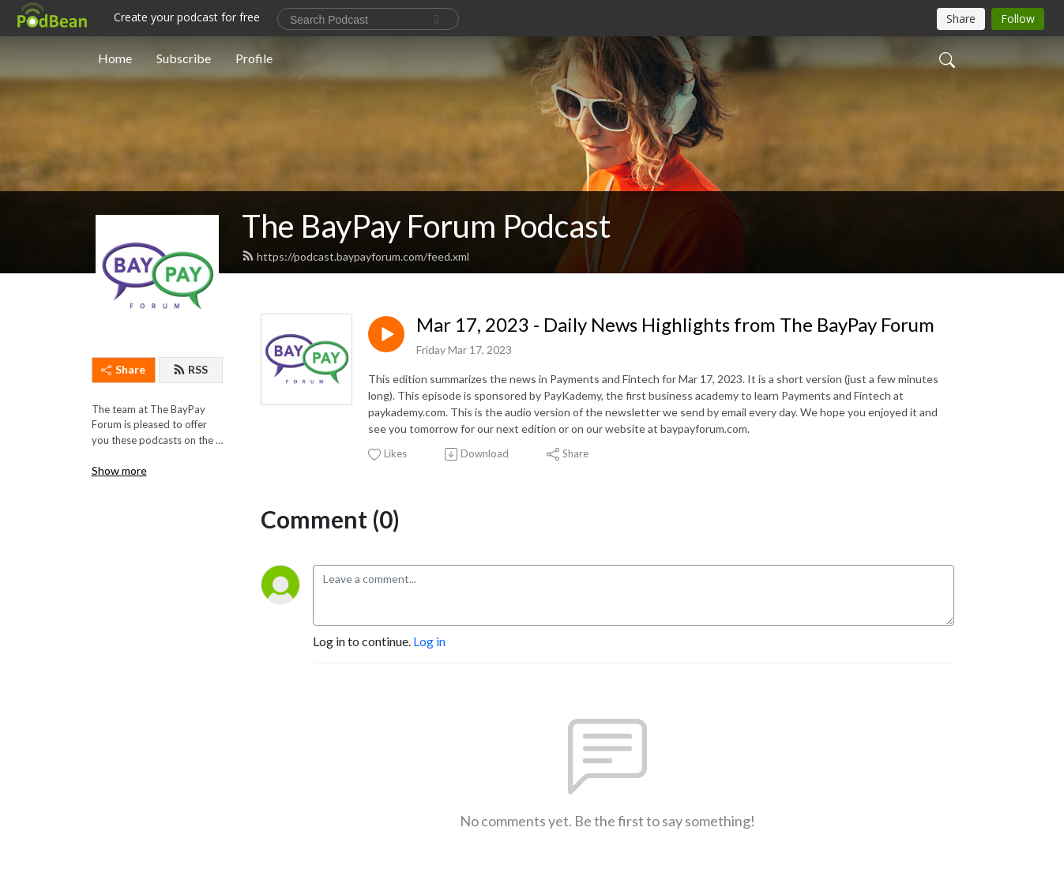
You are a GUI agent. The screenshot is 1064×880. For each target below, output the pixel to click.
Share (123, 369)
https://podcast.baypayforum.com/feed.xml (355, 256)
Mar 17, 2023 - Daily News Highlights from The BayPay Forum (675, 325)
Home (115, 58)
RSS (190, 369)
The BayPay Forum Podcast (426, 226)
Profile (254, 58)
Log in (429, 641)
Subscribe (183, 58)
